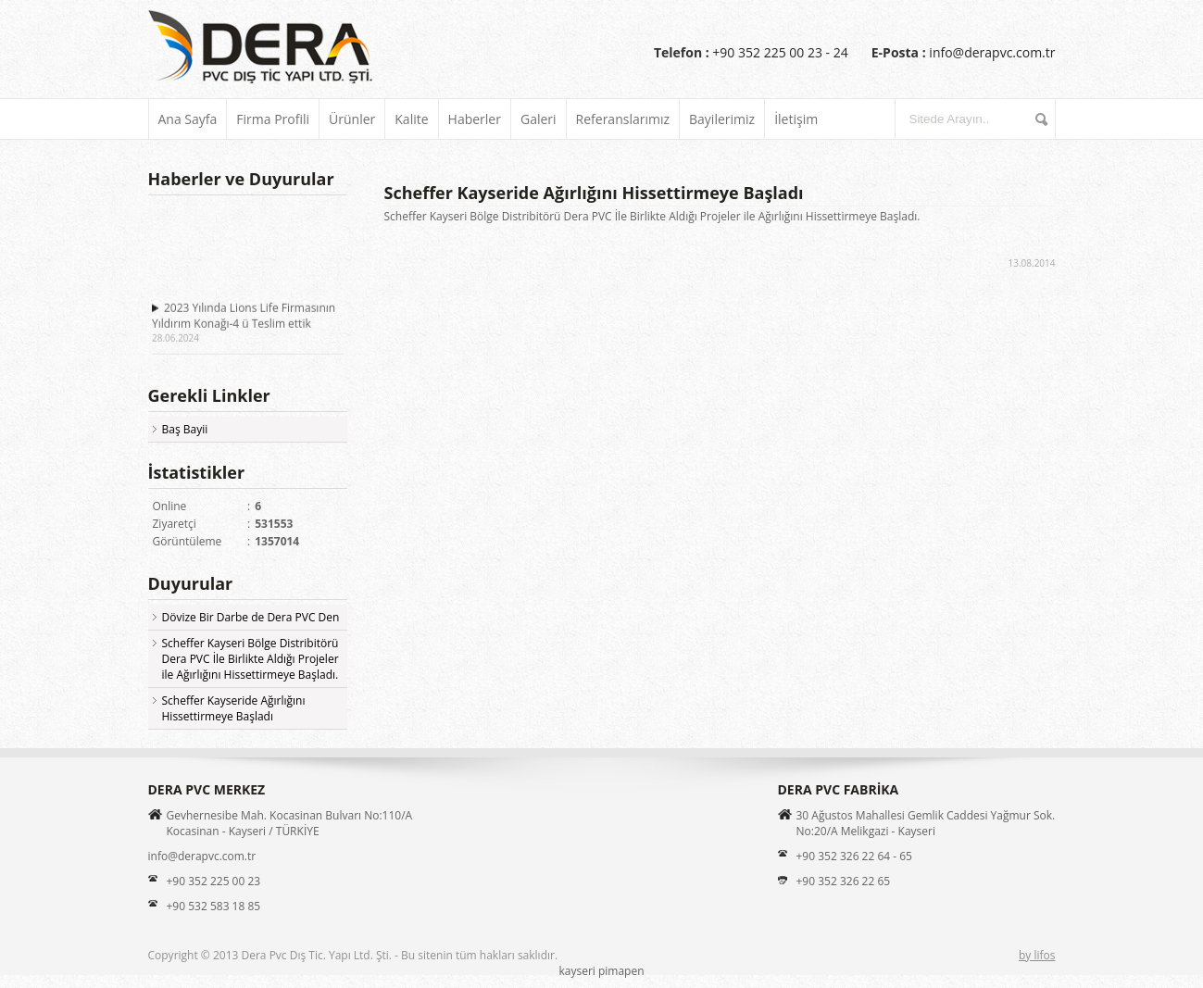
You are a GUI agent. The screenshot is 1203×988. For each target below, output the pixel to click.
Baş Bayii (185, 429)
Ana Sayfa (188, 119)
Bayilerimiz (722, 119)
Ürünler (352, 119)
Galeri (538, 119)
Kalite (411, 119)
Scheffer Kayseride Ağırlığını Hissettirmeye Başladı (234, 708)
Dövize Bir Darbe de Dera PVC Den (251, 617)
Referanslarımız (623, 119)
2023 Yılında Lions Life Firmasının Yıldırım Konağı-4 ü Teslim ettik (243, 316)
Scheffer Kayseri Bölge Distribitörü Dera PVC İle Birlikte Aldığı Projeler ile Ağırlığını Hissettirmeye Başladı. (250, 658)
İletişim (796, 119)
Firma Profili (272, 119)
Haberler (474, 119)
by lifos (1037, 955)
